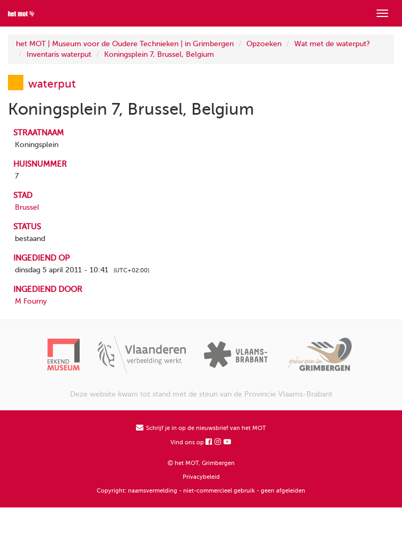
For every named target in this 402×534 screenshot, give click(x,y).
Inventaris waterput (59, 54)
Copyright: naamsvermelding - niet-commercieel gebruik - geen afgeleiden (201, 490)
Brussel (27, 207)
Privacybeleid (201, 476)
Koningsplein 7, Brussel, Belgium (159, 54)
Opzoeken (263, 44)
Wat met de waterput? (332, 44)
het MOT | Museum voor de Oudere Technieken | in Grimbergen (125, 44)
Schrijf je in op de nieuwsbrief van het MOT (201, 428)
